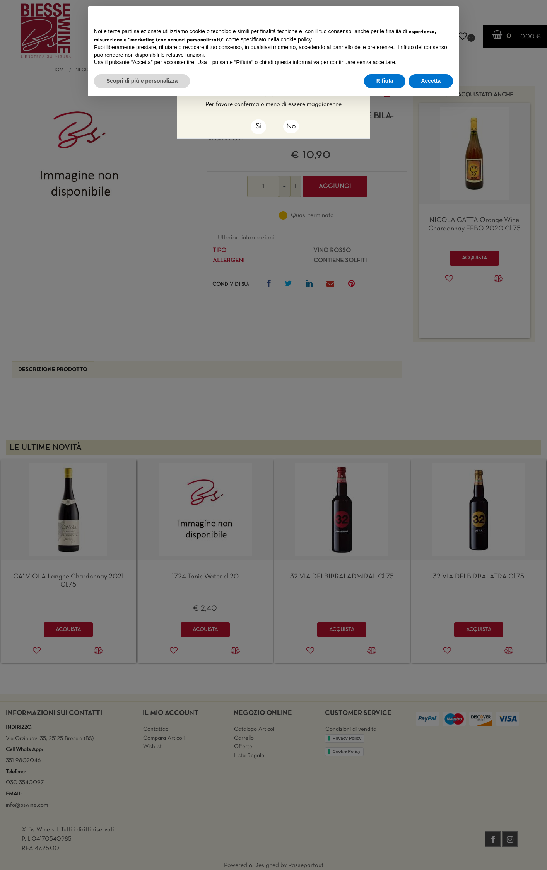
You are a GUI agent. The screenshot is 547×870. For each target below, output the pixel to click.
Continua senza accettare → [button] (417, 16)
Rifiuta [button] (384, 81)
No (291, 126)
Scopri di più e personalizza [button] (142, 81)
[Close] (258, 126)
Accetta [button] (431, 81)
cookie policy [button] (296, 39)
